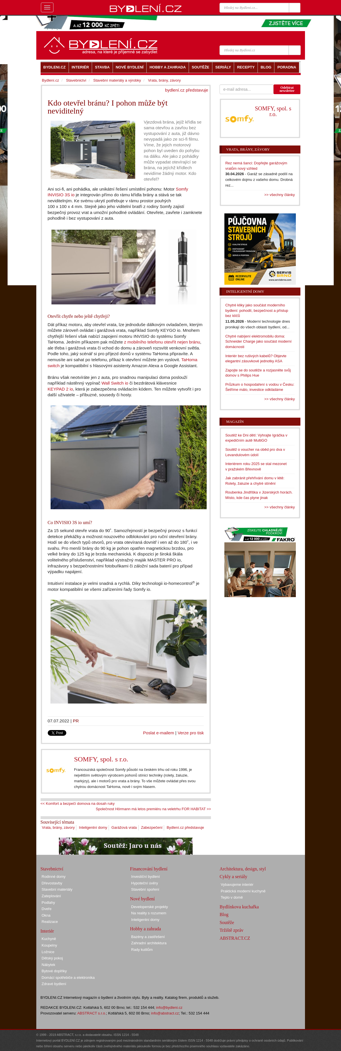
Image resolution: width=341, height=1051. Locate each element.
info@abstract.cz (165, 1013)
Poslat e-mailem (158, 732)
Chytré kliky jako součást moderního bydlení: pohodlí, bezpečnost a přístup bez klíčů (256, 310)
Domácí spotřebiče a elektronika (68, 977)
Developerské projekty (149, 907)
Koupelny (49, 945)
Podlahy (48, 902)
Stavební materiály (57, 889)
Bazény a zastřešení (148, 937)
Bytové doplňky (54, 971)
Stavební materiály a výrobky (117, 80)
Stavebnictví (76, 80)
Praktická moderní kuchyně (243, 891)
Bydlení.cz (50, 80)
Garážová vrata (124, 827)
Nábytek (48, 965)
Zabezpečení (151, 827)
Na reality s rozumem (148, 913)
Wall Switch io (114, 383)
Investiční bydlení (145, 876)
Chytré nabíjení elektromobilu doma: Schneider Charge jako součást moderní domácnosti (258, 341)
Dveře (47, 909)
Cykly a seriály (233, 876)
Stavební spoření (145, 889)
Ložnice (48, 952)
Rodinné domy (54, 876)
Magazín (235, 421)
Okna (46, 915)
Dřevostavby (52, 883)
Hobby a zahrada (145, 928)
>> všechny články (279, 195)
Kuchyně (49, 939)
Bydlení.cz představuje (185, 827)
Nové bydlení (142, 898)
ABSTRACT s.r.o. (91, 1013)
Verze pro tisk (191, 732)
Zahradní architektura (149, 943)
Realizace (50, 921)
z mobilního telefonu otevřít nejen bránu (162, 341)
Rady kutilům (142, 949)
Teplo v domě (232, 897)
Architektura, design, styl (243, 868)
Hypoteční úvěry (144, 883)
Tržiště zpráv (231, 930)
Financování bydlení (148, 868)
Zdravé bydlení (54, 984)
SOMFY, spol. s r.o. (101, 759)
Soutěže (227, 922)
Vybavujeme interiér (237, 884)
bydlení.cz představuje (186, 90)
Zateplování (51, 896)
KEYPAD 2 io (60, 389)
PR (76, 720)
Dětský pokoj (52, 958)
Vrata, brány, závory (58, 827)
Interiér (47, 931)
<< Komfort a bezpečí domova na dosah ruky (78, 803)
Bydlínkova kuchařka (239, 906)
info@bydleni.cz (169, 1007)
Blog (224, 914)
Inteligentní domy (93, 827)
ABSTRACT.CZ (235, 938)
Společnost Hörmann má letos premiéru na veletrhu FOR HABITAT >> (153, 809)
